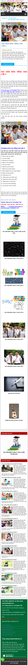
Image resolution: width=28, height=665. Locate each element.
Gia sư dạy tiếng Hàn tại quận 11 (9, 504)
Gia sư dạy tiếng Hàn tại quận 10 (9, 518)
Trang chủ (4, 18)
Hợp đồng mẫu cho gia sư (9, 632)
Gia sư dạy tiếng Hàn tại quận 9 (9, 532)
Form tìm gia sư (6, 625)
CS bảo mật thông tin (7, 634)
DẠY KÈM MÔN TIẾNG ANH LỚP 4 (16, 19)
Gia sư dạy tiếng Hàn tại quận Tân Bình (11, 477)
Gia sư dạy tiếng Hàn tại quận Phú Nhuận (11, 463)
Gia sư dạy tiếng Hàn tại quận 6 (9, 573)
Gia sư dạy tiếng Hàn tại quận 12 (9, 491)
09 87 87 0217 (19, 1)
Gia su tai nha (12, 18)
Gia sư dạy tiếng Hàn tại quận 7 (9, 559)
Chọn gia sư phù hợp (8, 627)
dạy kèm (16, 663)
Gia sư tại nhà (15, 661)
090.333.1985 (10, 1)
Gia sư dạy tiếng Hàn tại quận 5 (9, 585)
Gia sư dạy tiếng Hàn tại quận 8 (9, 545)
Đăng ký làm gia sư (7, 629)
